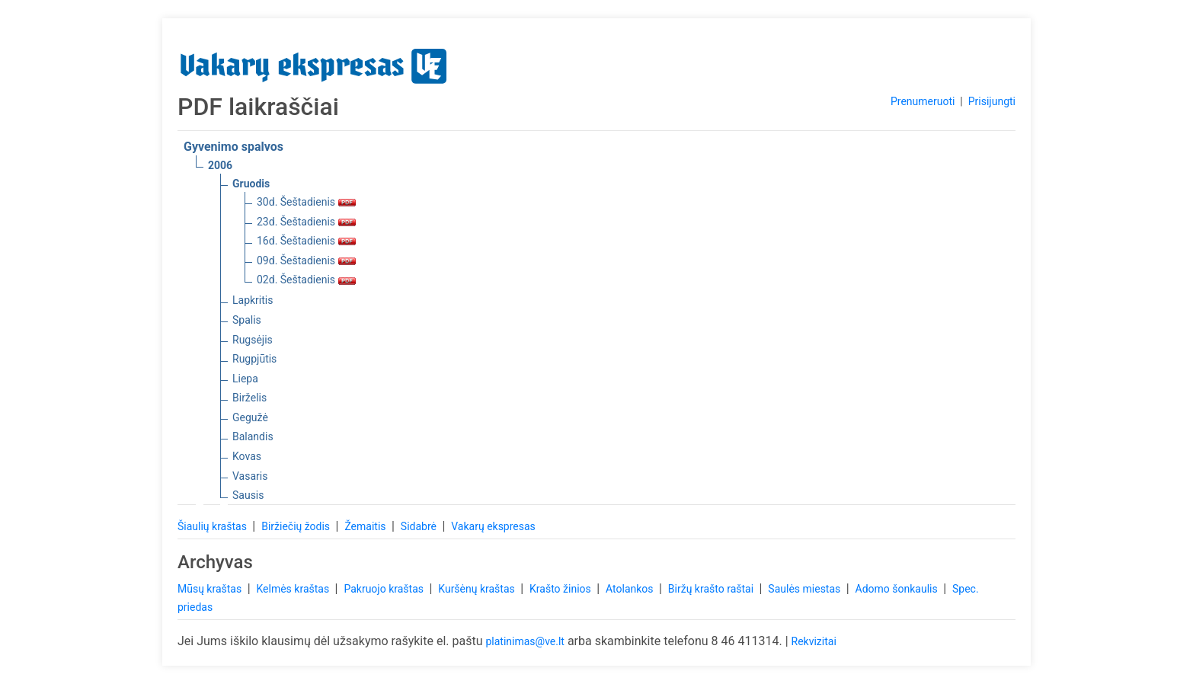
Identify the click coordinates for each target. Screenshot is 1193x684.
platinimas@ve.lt (524, 641)
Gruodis (251, 183)
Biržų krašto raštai (712, 589)
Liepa (245, 378)
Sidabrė (420, 526)
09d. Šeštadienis (306, 260)
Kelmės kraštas (293, 589)
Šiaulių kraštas (213, 526)
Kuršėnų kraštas (477, 589)
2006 (220, 165)
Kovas (246, 456)
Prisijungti (991, 101)
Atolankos (631, 589)
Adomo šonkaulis (898, 589)
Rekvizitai (814, 641)
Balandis (252, 436)
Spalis (246, 320)
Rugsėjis (252, 340)
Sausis (248, 495)
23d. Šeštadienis (306, 222)
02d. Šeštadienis (306, 279)
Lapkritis (252, 300)
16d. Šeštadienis (306, 241)
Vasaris (249, 476)
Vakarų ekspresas (493, 526)
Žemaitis (366, 526)
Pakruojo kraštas (385, 589)
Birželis (249, 398)
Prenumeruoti (923, 101)
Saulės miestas (805, 589)
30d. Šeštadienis (306, 202)
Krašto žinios (561, 589)
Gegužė (250, 417)
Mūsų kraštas (211, 589)
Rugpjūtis (254, 359)
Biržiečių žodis (296, 526)
